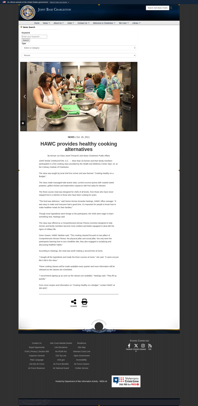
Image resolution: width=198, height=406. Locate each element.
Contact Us (83, 23)
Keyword (26, 33)
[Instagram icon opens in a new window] (142, 346)
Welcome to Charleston (104, 23)
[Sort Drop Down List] (79, 55)
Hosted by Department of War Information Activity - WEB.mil (81, 381)
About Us (59, 23)
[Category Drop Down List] (79, 48)
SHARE (73, 303)
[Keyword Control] (34, 36)
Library (136, 23)
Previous (25, 96)
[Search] (157, 8)
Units (70, 23)
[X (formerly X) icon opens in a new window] (136, 346)
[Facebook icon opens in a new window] (129, 346)
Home (36, 23)
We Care (124, 23)
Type (24, 43)
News (46, 23)
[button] (60, 2)
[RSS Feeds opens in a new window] (149, 346)
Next (132, 96)
